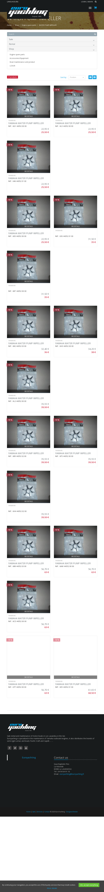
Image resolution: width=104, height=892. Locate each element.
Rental (51, 44)
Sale (51, 40)
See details (28, 116)
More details (52, 888)
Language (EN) (12, 2)
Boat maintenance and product (22, 62)
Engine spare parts (17, 54)
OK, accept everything (89, 885)
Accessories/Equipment (19, 58)
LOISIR (12, 66)
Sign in (90, 2)
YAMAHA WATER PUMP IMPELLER (26, 123)
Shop (51, 49)
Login (83, 2)
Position (77, 77)
